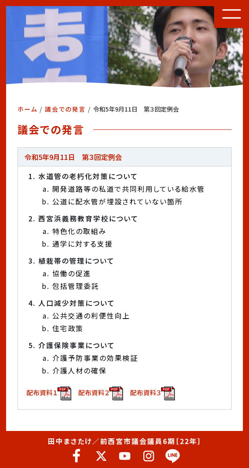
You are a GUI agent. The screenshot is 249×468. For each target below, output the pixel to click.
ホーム (27, 109)
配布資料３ (152, 393)
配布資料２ (100, 393)
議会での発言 (65, 109)
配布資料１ (49, 393)
